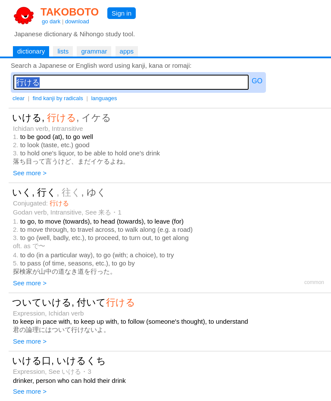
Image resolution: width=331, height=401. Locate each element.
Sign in (121, 13)
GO (257, 81)
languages (104, 98)
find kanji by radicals (58, 98)
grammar (94, 51)
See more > (30, 173)
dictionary (31, 51)
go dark (51, 21)
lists (63, 51)
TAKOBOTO (70, 12)
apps (127, 51)
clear (18, 98)
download (77, 21)
